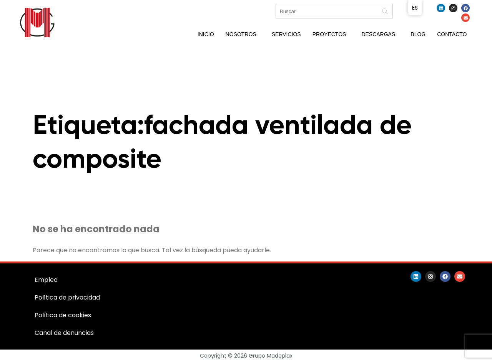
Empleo (46, 279)
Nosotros (241, 34)
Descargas (378, 34)
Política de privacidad (67, 297)
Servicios (286, 34)
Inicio (206, 34)
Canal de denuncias (64, 332)
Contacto (452, 34)
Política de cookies (63, 315)
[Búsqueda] (334, 11)
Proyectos (329, 34)
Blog (418, 34)
